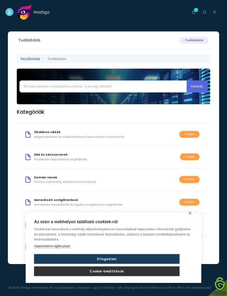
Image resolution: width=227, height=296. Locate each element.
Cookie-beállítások (112, 268)
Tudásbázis (192, 40)
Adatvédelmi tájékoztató (52, 256)
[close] (190, 222)
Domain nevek (47, 177)
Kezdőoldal (32, 59)
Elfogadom (59, 268)
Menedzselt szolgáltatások (58, 200)
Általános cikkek (49, 132)
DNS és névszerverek (52, 154)
